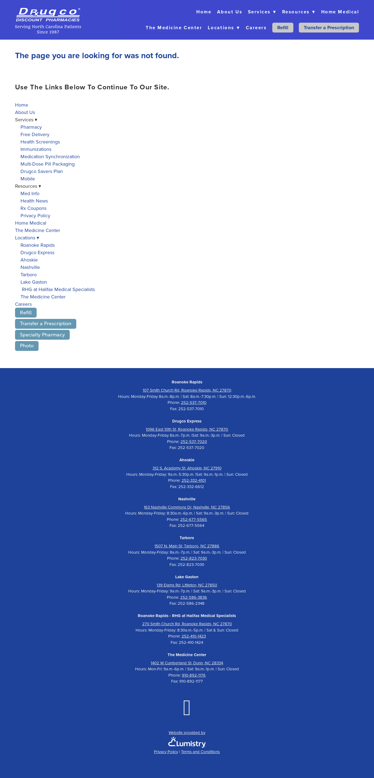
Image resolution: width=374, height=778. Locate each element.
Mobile (28, 178)
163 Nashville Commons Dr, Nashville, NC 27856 (187, 507)
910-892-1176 (194, 675)
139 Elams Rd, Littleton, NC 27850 (187, 585)
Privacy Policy (35, 215)
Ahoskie (29, 259)
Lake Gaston (34, 281)
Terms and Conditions (200, 751)
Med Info (30, 193)
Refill (282, 27)
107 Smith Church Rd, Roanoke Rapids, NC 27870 (187, 390)
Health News (34, 200)
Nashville (30, 267)
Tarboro (29, 274)
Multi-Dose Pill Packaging (48, 163)
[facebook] (187, 707)
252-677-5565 (193, 519)
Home (203, 11)
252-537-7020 (193, 441)
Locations (224, 27)
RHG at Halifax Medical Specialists (58, 289)
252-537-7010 (193, 402)
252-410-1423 (194, 636)
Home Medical (340, 11)
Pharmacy (31, 127)
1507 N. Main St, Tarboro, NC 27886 (186, 546)
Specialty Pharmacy (42, 334)
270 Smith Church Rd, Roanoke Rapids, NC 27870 (187, 624)
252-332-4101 (194, 480)
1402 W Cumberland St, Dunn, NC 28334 (187, 663)
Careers (256, 27)
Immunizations (36, 149)
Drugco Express (37, 252)
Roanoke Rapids (38, 245)
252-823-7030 (193, 558)
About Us (229, 11)
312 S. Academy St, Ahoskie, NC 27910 (187, 468)
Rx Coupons (33, 208)
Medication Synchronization (50, 156)
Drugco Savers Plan (42, 171)
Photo (27, 345)
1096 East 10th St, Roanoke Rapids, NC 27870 (187, 429)
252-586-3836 (193, 597)
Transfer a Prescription (329, 27)
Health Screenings (40, 141)
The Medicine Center (174, 27)
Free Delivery (35, 134)
